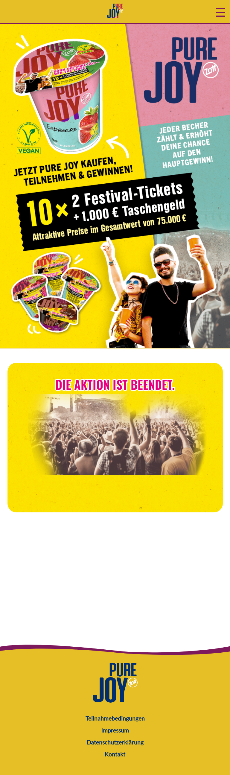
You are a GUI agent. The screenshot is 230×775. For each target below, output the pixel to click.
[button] (220, 11)
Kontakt (115, 754)
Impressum (115, 730)
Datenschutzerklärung (115, 742)
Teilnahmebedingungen (115, 718)
